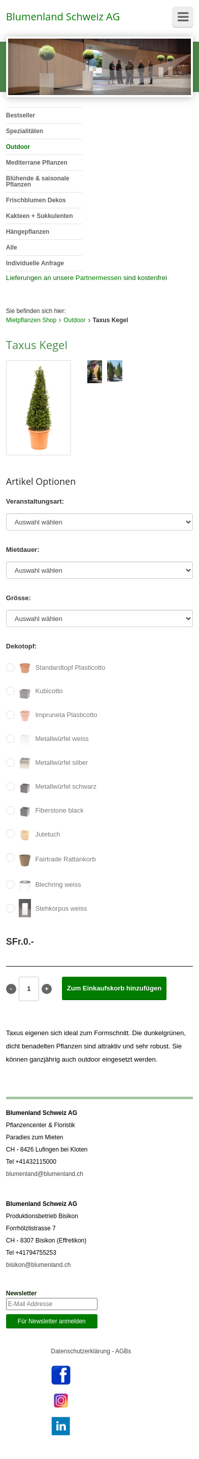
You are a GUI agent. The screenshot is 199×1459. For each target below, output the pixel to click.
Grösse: (18, 598)
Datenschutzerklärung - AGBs (91, 1351)
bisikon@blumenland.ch (38, 1264)
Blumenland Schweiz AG (63, 16)
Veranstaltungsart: (35, 501)
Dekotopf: (21, 646)
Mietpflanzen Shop (31, 320)
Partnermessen (98, 278)
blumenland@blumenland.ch (44, 1173)
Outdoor (74, 320)
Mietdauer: (23, 549)
